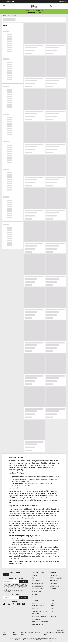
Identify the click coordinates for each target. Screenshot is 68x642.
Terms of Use (17, 587)
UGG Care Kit (36, 536)
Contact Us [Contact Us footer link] (35, 575)
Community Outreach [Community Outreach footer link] (38, 606)
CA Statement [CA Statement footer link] (36, 619)
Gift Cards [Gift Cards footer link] (53, 588)
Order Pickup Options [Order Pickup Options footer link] (38, 588)
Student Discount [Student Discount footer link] (55, 586)
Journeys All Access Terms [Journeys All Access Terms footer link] (40, 622)
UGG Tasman (15, 485)
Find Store (23, 597)
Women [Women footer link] (53, 606)
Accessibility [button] (60, 1)
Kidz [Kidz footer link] (52, 611)
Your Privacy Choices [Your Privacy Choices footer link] (39, 611)
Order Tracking (8, 1)
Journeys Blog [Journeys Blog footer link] (54, 580)
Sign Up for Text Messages (15, 578)
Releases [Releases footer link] (53, 616)
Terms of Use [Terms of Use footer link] (35, 614)
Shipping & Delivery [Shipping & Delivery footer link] (37, 586)
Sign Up (6, 575)
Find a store (15, 594)
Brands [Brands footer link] (53, 603)
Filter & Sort (13, 25)
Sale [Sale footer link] (52, 614)
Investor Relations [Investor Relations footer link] (37, 624)
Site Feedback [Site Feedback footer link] (36, 594)
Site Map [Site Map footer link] (34, 596)
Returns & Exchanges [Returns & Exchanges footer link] (38, 583)
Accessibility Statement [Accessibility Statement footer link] (39, 616)
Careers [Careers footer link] (34, 603)
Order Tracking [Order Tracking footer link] (36, 580)
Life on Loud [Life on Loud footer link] (53, 575)
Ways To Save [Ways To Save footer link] (54, 583)
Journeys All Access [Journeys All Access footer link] (56, 578)
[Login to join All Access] (34, 11)
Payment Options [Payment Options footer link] (37, 591)
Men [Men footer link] (52, 608)
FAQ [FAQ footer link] (33, 578)
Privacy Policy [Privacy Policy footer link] (36, 608)
